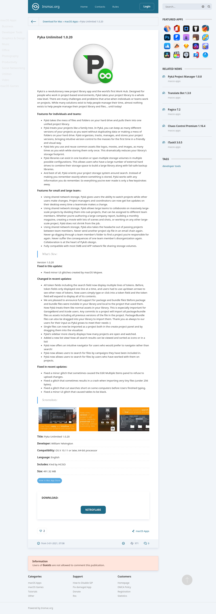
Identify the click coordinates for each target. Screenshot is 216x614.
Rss (74, 595)
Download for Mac (52, 21)
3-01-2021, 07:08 (56, 543)
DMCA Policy (124, 587)
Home (83, 6)
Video (6, 90)
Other (31, 595)
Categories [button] (35, 576)
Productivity (10, 69)
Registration (124, 591)
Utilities (7, 83)
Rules (115, 6)
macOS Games (10, 97)
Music (6, 48)
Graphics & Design (14, 41)
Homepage (123, 582)
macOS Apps (9, 20)
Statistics (122, 595)
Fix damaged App (82, 587)
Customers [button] (124, 576)
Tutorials (32, 591)
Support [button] (78, 576)
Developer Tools (12, 34)
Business (8, 27)
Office (6, 55)
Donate (77, 591)
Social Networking (14, 76)
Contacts (100, 6)
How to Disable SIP (83, 582)
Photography (11, 62)
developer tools (171, 166)
